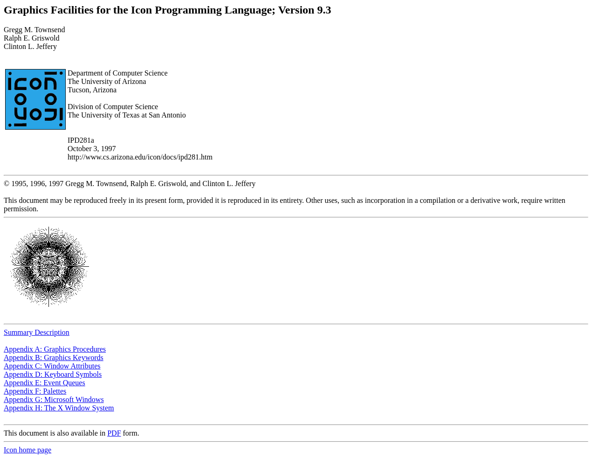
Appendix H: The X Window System (59, 408)
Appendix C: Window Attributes (52, 366)
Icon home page (27, 450)
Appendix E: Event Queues (44, 383)
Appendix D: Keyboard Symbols (53, 374)
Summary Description (36, 332)
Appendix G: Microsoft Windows (54, 399)
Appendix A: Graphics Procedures (55, 349)
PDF (114, 433)
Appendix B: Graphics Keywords (53, 357)
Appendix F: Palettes (35, 391)
